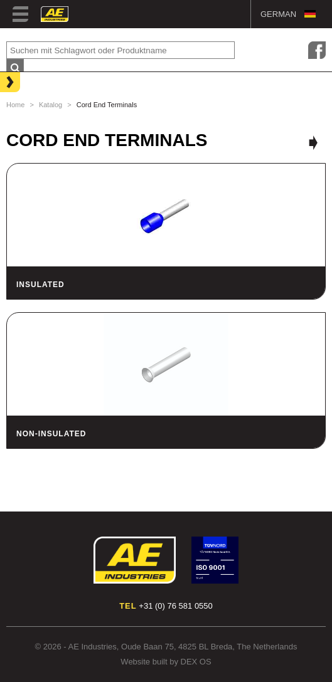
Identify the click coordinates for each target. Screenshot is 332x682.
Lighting (28, 81)
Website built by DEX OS (165, 661)
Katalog (50, 104)
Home (15, 104)
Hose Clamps (37, 121)
